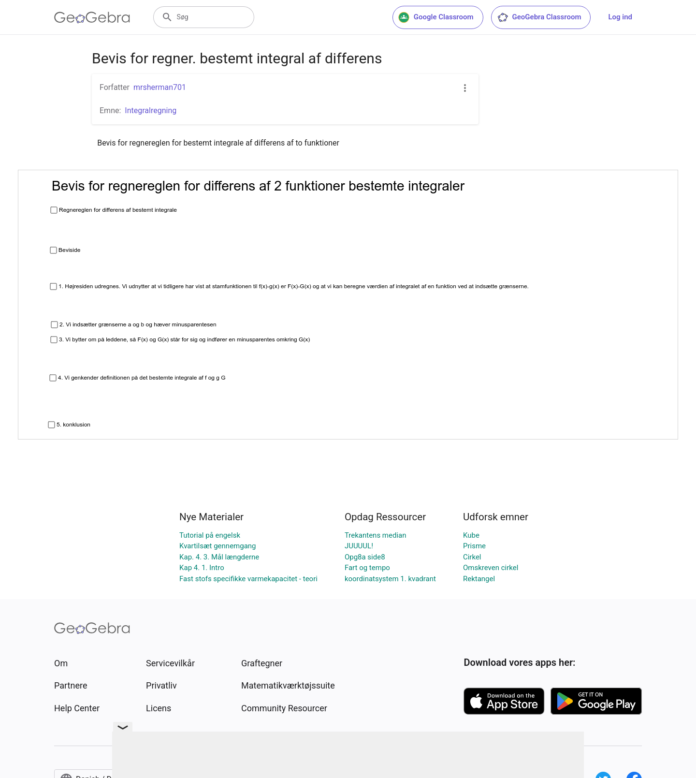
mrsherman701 (159, 87)
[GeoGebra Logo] (92, 17)
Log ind (620, 17)
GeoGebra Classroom (539, 17)
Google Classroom (436, 17)
